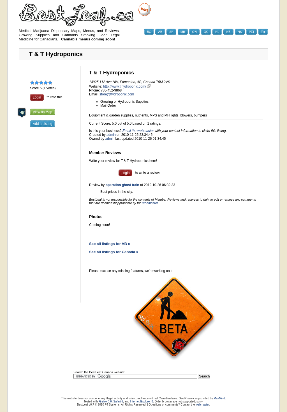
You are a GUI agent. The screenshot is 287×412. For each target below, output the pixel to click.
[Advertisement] (49, 220)
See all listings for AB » (109, 244)
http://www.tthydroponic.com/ (127, 86)
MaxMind (219, 398)
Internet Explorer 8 (141, 401)
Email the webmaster (138, 131)
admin (111, 135)
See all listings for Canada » (113, 252)
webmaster (150, 203)
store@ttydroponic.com (116, 94)
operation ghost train (122, 185)
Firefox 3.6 (105, 401)
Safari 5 (118, 401)
